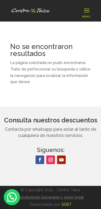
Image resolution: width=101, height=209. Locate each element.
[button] (12, 197)
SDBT (66, 204)
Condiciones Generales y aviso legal (51, 197)
